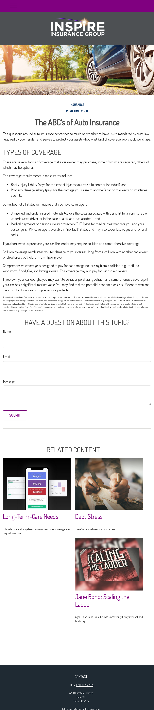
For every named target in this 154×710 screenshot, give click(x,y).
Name (7, 331)
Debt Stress (89, 516)
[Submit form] (15, 415)
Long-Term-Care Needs (30, 516)
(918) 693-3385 (84, 685)
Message (9, 382)
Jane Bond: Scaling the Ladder (102, 600)
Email (6, 356)
